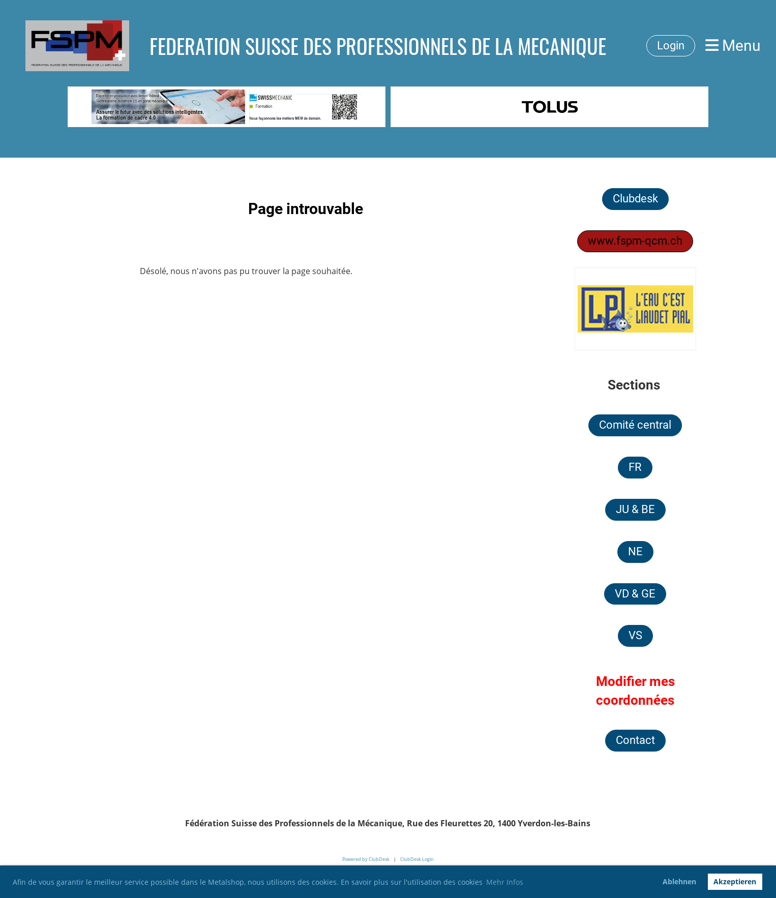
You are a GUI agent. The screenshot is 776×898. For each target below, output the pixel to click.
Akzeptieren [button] (734, 881)
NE (635, 551)
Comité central (635, 424)
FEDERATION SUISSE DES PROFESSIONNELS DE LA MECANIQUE (378, 46)
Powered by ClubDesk (366, 859)
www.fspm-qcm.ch (635, 240)
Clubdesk (635, 198)
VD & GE (635, 593)
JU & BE (635, 509)
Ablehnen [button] (679, 881)
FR (635, 467)
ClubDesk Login (417, 859)
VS (635, 635)
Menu (733, 45)
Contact (635, 740)
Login (670, 45)
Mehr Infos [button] (504, 882)
